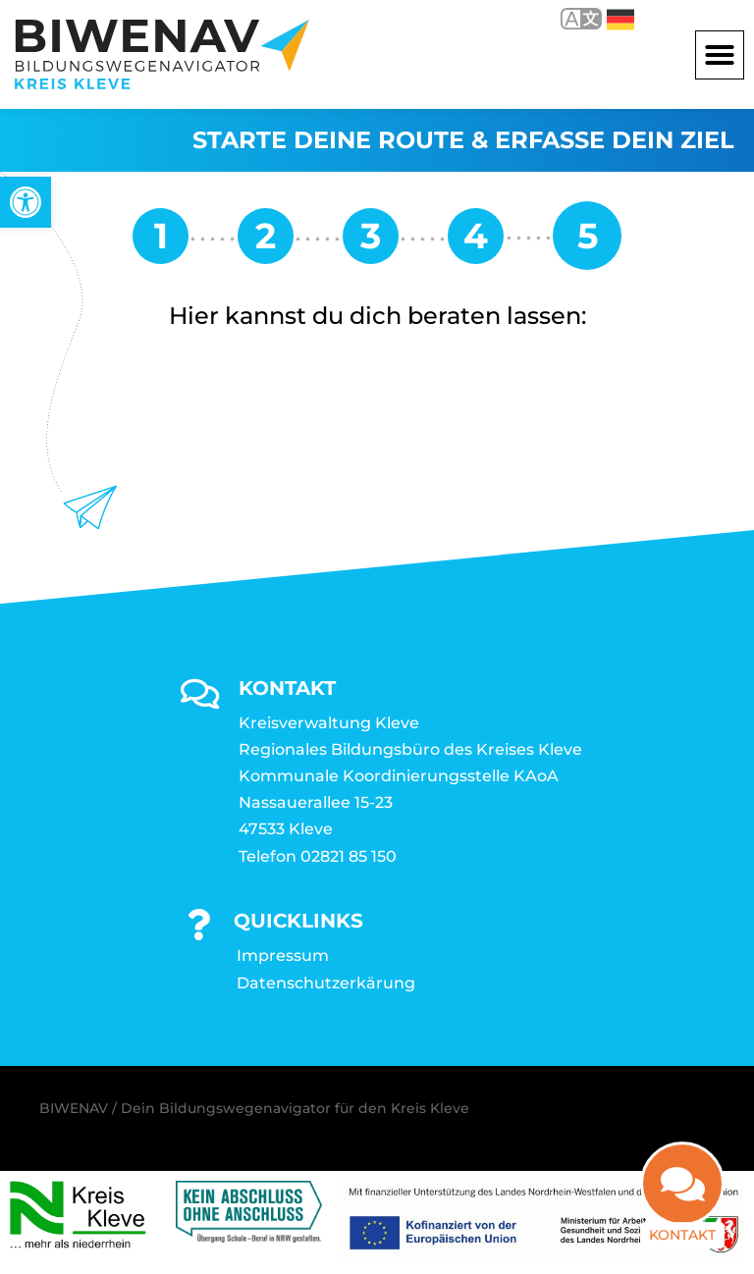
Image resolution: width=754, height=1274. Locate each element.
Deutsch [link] (620, 19)
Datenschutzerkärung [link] (326, 983)
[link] (25, 202)
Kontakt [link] (682, 1229)
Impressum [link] (283, 955)
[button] (719, 55)
